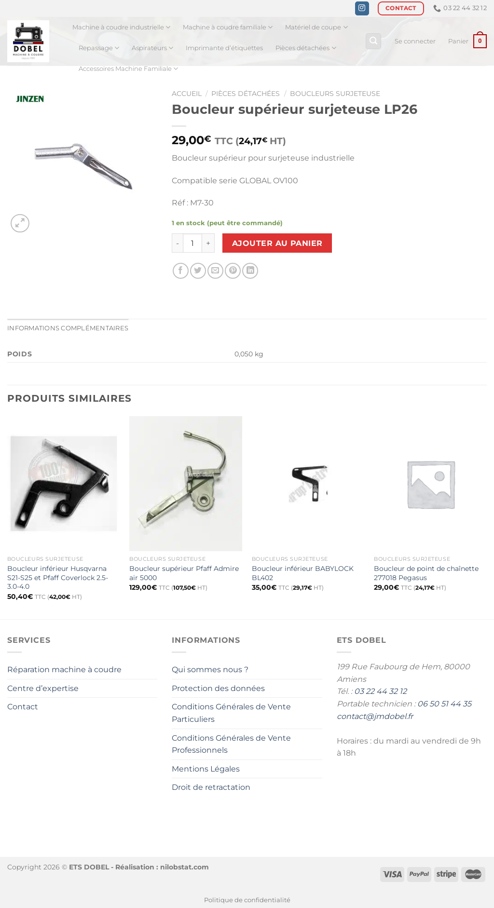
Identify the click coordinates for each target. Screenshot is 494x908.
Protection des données (218, 688)
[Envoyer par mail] (215, 271)
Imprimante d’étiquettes (224, 48)
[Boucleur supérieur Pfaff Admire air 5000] (185, 483)
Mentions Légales (206, 768)
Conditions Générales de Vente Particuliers (231, 713)
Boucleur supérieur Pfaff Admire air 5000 (184, 573)
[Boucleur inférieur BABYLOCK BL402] (308, 483)
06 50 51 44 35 (444, 703)
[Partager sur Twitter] (198, 271)
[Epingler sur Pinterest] (233, 271)
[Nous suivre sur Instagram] (362, 8)
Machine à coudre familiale (228, 27)
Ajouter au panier (277, 243)
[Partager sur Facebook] (181, 271)
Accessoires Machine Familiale (128, 68)
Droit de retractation (211, 787)
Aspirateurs (152, 48)
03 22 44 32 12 (380, 691)
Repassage (99, 48)
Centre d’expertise (43, 688)
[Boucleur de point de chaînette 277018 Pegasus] (430, 483)
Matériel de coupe (316, 27)
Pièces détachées (305, 48)
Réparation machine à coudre (64, 669)
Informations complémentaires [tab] (67, 328)
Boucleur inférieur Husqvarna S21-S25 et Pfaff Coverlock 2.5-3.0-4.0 (57, 577)
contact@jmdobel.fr (375, 716)
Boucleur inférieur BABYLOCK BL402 (303, 573)
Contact (22, 706)
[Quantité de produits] (192, 243)
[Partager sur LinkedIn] (250, 271)
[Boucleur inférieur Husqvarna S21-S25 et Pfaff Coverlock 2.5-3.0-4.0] (63, 483)
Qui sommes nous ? (210, 669)
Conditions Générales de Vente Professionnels (231, 744)
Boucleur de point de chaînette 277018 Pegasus (426, 573)
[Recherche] (373, 41)
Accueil (187, 93)
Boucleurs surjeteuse (335, 93)
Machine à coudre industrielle (121, 27)
